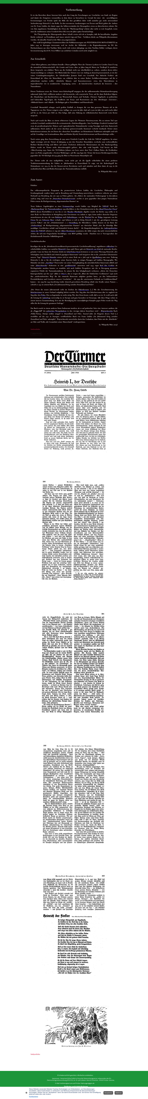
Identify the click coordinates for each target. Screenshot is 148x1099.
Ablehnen (118, 1093)
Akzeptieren (108, 1093)
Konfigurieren (33, 1096)
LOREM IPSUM (36, 334)
